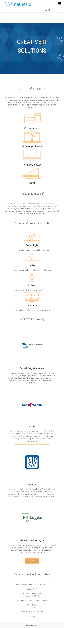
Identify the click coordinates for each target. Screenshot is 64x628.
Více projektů (32, 561)
